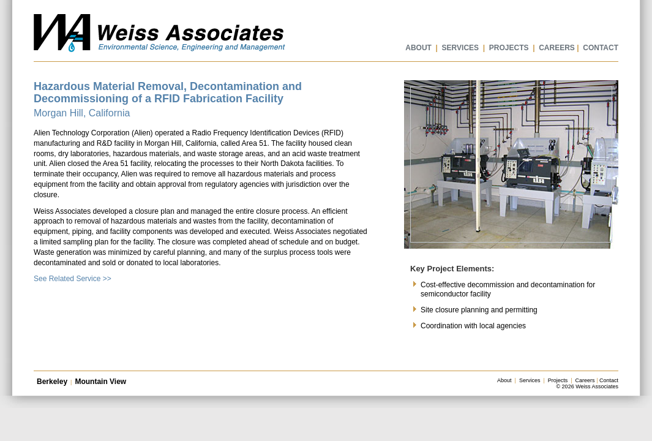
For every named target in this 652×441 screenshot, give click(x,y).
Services (530, 380)
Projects (558, 380)
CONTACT (600, 47)
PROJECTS (509, 47)
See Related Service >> (72, 278)
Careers (585, 380)
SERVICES (460, 47)
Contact (608, 380)
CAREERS (557, 47)
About (504, 380)
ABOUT (418, 47)
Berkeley (52, 381)
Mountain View (100, 381)
